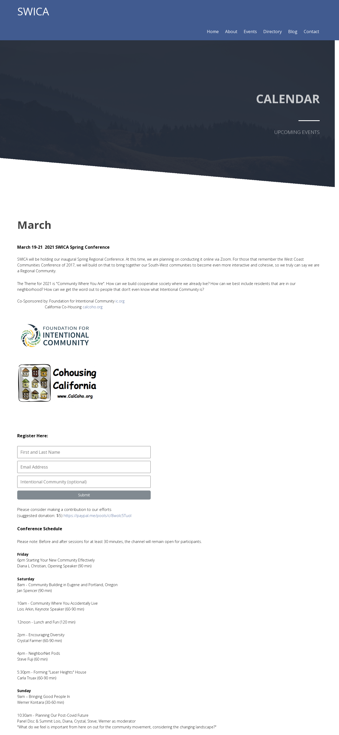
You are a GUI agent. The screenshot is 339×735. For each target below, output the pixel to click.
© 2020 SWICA (169, 721)
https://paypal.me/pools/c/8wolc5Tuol (252, 306)
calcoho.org (92, 312)
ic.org (119, 306)
